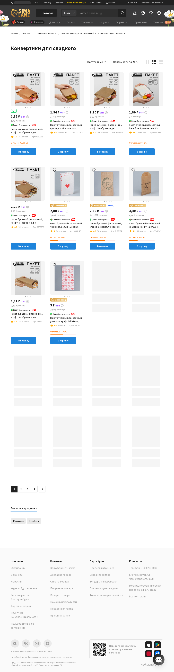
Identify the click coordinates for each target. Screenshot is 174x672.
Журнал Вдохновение (24, 588)
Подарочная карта (61, 608)
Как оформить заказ (62, 568)
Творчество (122, 22)
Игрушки (104, 22)
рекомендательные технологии (58, 657)
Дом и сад (54, 22)
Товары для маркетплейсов (106, 595)
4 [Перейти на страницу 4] (34, 489)
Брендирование (60, 615)
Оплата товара (59, 581)
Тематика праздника (24, 508)
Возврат (59, 2)
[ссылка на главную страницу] (20, 13)
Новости (16, 581)
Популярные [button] (96, 62)
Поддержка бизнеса (102, 568)
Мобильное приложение (152, 2)
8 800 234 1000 (149, 568)
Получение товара (61, 588)
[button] (111, 33)
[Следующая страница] (42, 489)
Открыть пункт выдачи (104, 588)
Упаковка (158, 22)
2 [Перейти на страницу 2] (21, 489)
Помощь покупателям (63, 602)
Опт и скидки (96, 2)
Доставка (110, 2)
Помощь (47, 2)
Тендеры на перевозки (103, 581)
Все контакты (137, 596)
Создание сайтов (100, 574)
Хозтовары (87, 22)
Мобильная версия (152, 664)
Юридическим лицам (76, 2)
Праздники (141, 22)
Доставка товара (60, 574)
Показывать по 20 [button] (126, 62)
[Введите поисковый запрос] (97, 13)
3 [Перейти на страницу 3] (27, 489)
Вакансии (132, 2)
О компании (18, 568)
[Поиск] (122, 13)
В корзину (23, 151)
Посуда (71, 22)
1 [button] (14, 489)
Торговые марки (21, 606)
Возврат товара (60, 595)
